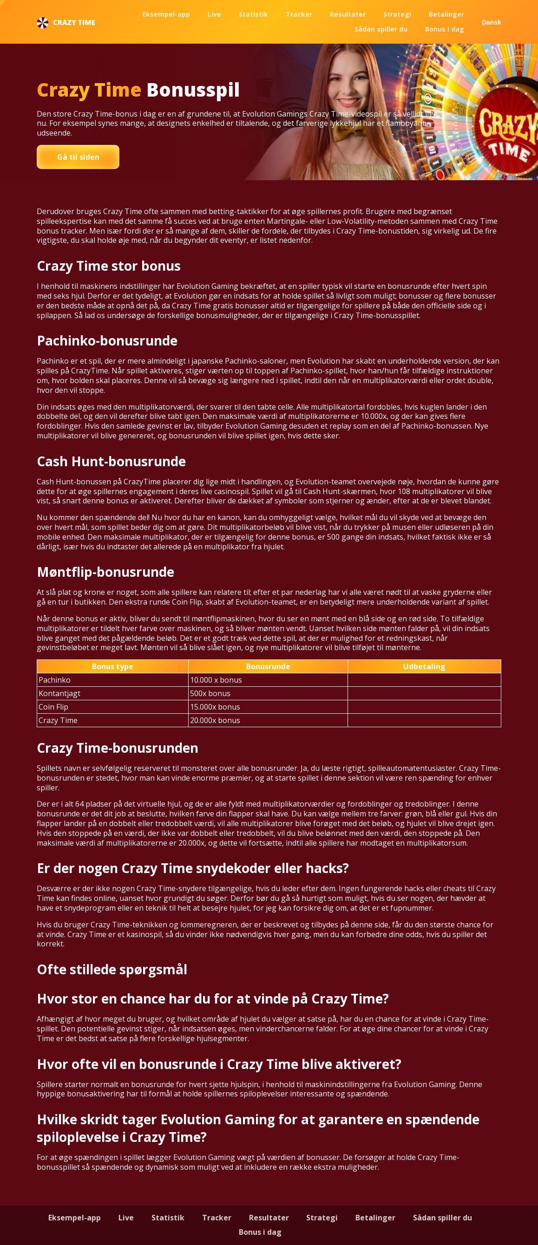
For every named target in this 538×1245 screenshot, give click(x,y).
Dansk (491, 22)
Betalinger (446, 14)
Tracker (299, 14)
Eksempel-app (166, 14)
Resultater (348, 14)
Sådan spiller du (380, 29)
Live (214, 14)
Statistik (253, 14)
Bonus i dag (444, 29)
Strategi (397, 14)
